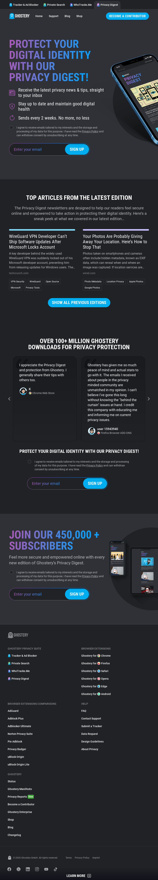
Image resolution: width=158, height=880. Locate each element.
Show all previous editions (79, 302)
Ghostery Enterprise (20, 812)
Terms (69, 857)
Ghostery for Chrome (96, 655)
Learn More (79, 875)
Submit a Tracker (91, 726)
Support (53, 16)
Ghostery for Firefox (95, 663)
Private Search (54, 5)
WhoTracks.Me (81, 5)
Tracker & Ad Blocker (23, 5)
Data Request (89, 733)
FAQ (83, 710)
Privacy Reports (21, 797)
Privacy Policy (90, 131)
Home (39, 16)
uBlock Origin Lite (18, 764)
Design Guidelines (92, 741)
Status (12, 781)
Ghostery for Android (96, 694)
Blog (67, 16)
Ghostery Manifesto (20, 789)
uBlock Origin (16, 756)
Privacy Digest (107, 5)
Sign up (77, 149)
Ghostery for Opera (95, 678)
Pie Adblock (15, 741)
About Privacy (89, 749)
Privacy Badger (17, 749)
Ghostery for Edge (94, 686)
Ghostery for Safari (94, 671)
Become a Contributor (127, 16)
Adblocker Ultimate (19, 726)
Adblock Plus (15, 718)
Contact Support (91, 718)
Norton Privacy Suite (20, 733)
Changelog (14, 835)
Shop (79, 16)
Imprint (96, 857)
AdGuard (13, 710)
